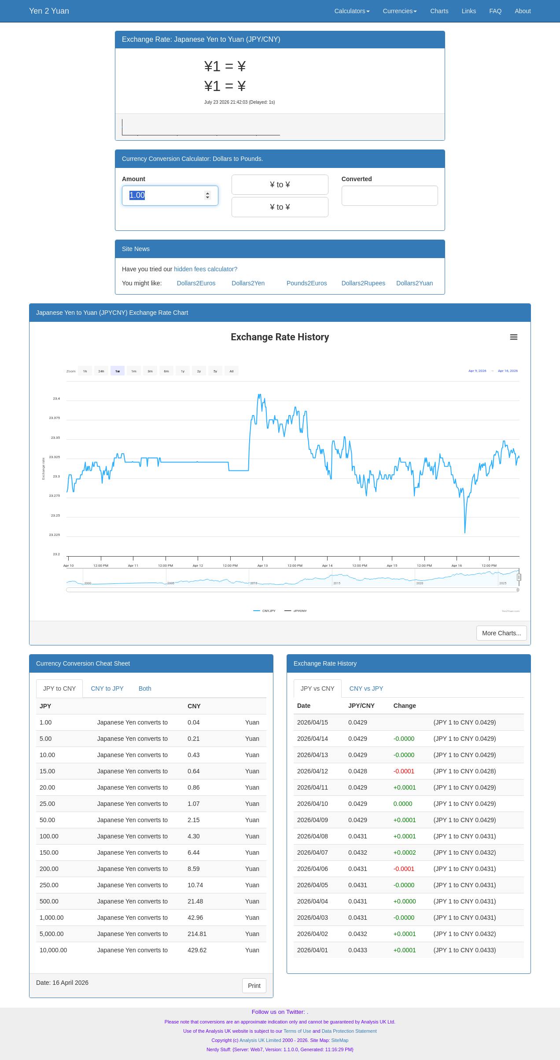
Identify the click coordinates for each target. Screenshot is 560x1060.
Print (254, 985)
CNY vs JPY (366, 688)
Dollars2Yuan (414, 283)
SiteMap (339, 1040)
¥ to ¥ (280, 184)
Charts (439, 11)
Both (145, 688)
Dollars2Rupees (364, 283)
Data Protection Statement (349, 1031)
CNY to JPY (107, 688)
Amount (134, 178)
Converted (358, 178)
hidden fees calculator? (205, 269)
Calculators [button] (352, 11)
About (523, 11)
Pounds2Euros (307, 283)
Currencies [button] (400, 11)
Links (469, 11)
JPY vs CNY (318, 688)
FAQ (495, 11)
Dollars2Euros (196, 283)
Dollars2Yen (248, 283)
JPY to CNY (59, 688)
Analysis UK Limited (260, 1040)
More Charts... (501, 633)
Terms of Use (297, 1031)
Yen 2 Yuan (49, 11)
